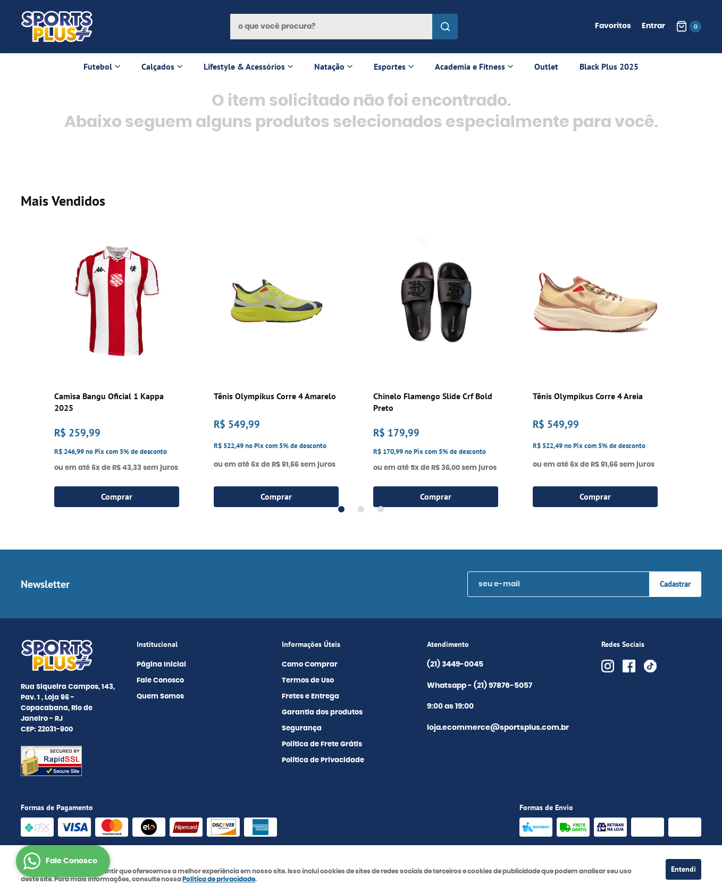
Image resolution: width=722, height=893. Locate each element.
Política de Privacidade (323, 760)
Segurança (302, 728)
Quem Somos (160, 696)
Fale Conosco (160, 680)
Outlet (546, 66)
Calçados (157, 66)
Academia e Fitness (470, 66)
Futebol (97, 66)
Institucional (157, 644)
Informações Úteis (311, 644)
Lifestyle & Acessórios (244, 66)
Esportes (390, 66)
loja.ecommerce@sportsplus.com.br (498, 727)
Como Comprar (310, 664)
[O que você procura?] (445, 26)
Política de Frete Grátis (322, 744)
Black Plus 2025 (609, 66)
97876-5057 (504, 686)
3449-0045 (455, 665)
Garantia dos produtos (322, 712)
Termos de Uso (308, 680)
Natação (329, 66)
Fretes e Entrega (310, 696)
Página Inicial (161, 664)
